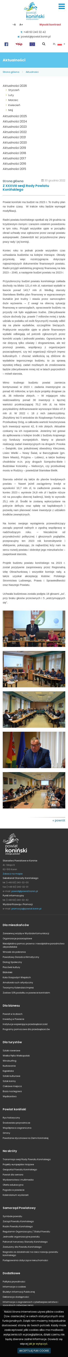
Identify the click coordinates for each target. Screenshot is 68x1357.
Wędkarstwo (10, 1096)
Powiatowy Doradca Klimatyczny (21, 957)
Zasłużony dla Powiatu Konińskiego (22, 1246)
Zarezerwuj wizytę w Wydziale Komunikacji (26, 933)
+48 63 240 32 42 (35, 32)
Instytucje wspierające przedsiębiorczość (25, 1024)
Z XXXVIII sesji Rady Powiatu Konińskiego (26, 188)
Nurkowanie (9, 1065)
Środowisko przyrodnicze (16, 1122)
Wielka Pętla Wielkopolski (16, 1055)
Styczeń (13, 90)
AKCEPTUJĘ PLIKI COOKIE (34, 1350)
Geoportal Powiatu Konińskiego (20, 1169)
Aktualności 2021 (14, 137)
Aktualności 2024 (15, 121)
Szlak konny (9, 1081)
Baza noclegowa (12, 1091)
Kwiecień (14, 105)
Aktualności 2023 (15, 127)
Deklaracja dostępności (16, 1296)
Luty (11, 95)
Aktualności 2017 (14, 158)
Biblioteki (7, 972)
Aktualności (32, 71)
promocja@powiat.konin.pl (26, 908)
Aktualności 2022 (15, 132)
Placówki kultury (11, 967)
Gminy (6, 1133)
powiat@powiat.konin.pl (36, 36)
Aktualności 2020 (15, 142)
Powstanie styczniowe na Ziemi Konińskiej (25, 1138)
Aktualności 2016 (14, 164)
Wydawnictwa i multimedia (18, 1179)
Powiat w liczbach (12, 1014)
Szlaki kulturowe (11, 1076)
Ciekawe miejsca (12, 1086)
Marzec (13, 100)
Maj (10, 110)
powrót (60, 820)
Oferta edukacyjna (13, 1184)
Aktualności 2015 (14, 169)
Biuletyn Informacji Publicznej (19, 1291)
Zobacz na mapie (12, 873)
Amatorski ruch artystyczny (18, 982)
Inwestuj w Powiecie (13, 1019)
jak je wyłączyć (38, 1344)
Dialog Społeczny (12, 962)
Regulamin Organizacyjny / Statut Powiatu (26, 1231)
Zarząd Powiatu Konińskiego (18, 1221)
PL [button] (57, 44)
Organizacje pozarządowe (17, 938)
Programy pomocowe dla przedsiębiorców (26, 1029)
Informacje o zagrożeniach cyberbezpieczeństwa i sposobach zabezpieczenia (30, 1303)
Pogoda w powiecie (13, 1189)
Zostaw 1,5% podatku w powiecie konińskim (26, 992)
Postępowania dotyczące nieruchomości (25, 1260)
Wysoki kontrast (50, 24)
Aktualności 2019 (14, 148)
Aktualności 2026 (15, 86)
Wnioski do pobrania (14, 951)
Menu (61, 6)
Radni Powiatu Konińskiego (18, 1226)
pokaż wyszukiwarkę (44, 44)
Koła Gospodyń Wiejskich (17, 977)
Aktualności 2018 (14, 153)
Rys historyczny (11, 1117)
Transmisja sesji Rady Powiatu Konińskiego (27, 1159)
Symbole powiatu (12, 1216)
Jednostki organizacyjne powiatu (21, 1236)
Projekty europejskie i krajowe (18, 1164)
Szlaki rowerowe (11, 1050)
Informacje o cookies (14, 1286)
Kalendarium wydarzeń (16, 1195)
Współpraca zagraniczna (17, 1127)
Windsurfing (9, 1060)
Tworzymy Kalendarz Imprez (18, 987)
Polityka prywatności (14, 1281)
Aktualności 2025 (15, 116)
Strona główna (11, 71)
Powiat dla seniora (13, 1174)
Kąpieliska (8, 1070)
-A (14, 24)
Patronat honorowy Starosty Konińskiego (25, 1241)
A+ (21, 24)
